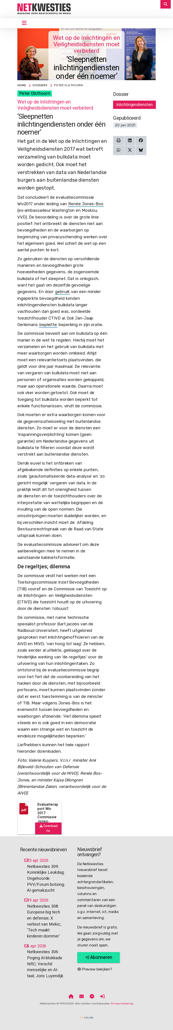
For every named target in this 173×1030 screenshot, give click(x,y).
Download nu (48, 828)
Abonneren (98, 957)
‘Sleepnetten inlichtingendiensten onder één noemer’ (87, 68)
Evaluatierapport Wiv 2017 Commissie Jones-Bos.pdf (47, 815)
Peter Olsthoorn (34, 93)
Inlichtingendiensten (134, 104)
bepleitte (48, 324)
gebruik (62, 291)
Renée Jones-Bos (85, 203)
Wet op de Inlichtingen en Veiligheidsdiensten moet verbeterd (86, 44)
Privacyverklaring (122, 1003)
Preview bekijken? (94, 969)
